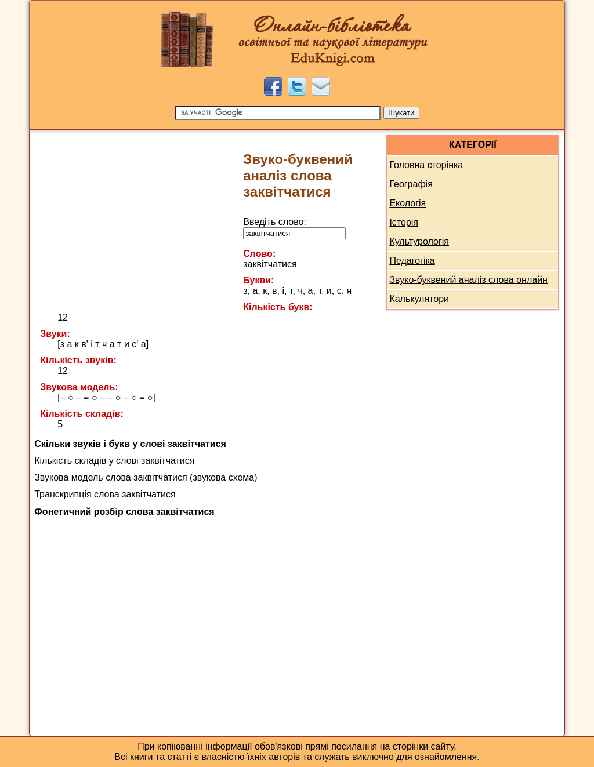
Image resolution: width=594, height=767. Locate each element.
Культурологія (419, 241)
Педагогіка (411, 261)
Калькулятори (419, 299)
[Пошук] (278, 113)
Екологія (407, 203)
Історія (403, 222)
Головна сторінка (426, 165)
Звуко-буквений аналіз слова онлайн (468, 280)
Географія (410, 184)
